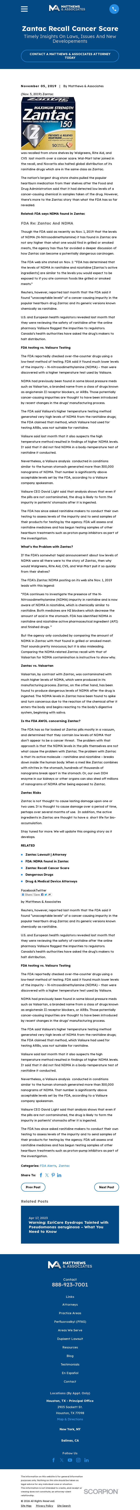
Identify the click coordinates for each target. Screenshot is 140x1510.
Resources (70, 1347)
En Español (70, 1373)
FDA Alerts (48, 1166)
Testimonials (70, 1364)
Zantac (64, 1166)
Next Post (106, 1187)
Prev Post (33, 1187)
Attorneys (70, 1304)
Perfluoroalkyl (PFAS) (70, 1321)
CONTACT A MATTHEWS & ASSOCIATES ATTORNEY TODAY (70, 56)
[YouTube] (70, 1460)
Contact (70, 1381)
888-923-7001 (70, 1284)
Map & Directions (70, 1419)
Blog (70, 1356)
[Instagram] (78, 1460)
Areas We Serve (70, 1330)
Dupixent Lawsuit (70, 1339)
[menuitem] (26, 1505)
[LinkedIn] (86, 1460)
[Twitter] (62, 1460)
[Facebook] (53, 1460)
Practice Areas (70, 1313)
